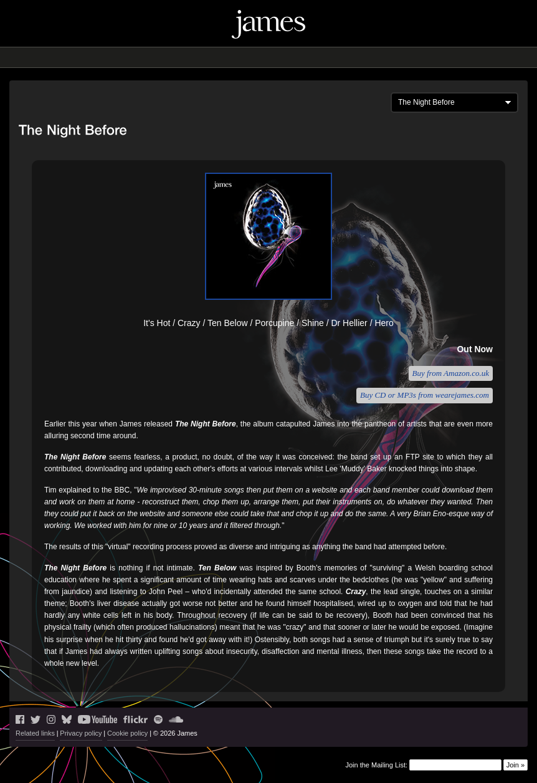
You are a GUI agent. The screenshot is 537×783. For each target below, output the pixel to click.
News (173, 57)
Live (200, 57)
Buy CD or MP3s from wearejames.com (424, 395)
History (330, 57)
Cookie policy (127, 733)
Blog (226, 57)
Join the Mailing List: (376, 764)
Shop (364, 57)
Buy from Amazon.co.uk (450, 373)
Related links (35, 733)
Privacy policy (81, 733)
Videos (293, 57)
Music (257, 57)
